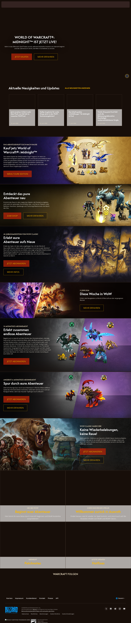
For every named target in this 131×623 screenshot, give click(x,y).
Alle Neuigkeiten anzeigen (77, 88)
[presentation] (7, 4)
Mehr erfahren (46, 60)
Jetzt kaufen (21, 60)
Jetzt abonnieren (16, 263)
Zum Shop (12, 215)
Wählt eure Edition (17, 174)
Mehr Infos (13, 272)
